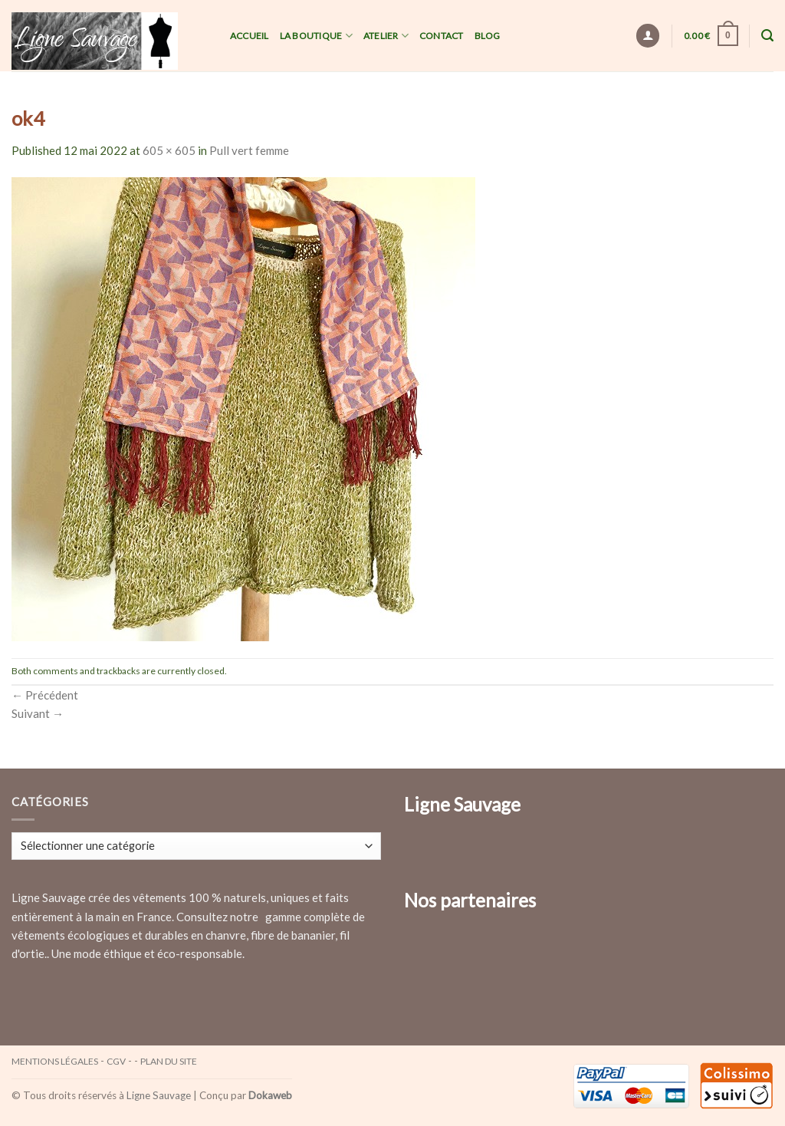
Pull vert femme (249, 150)
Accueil (249, 35)
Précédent (44, 695)
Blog (488, 35)
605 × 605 (169, 150)
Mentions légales (54, 1061)
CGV (116, 1061)
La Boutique (316, 35)
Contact (441, 35)
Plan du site (168, 1061)
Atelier (386, 35)
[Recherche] (767, 36)
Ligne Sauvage (158, 1095)
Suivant (37, 713)
